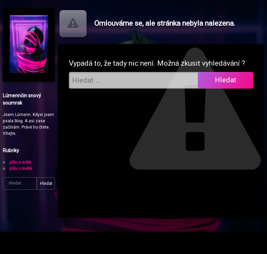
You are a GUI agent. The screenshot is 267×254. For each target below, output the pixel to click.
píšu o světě (20, 168)
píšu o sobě (20, 162)
